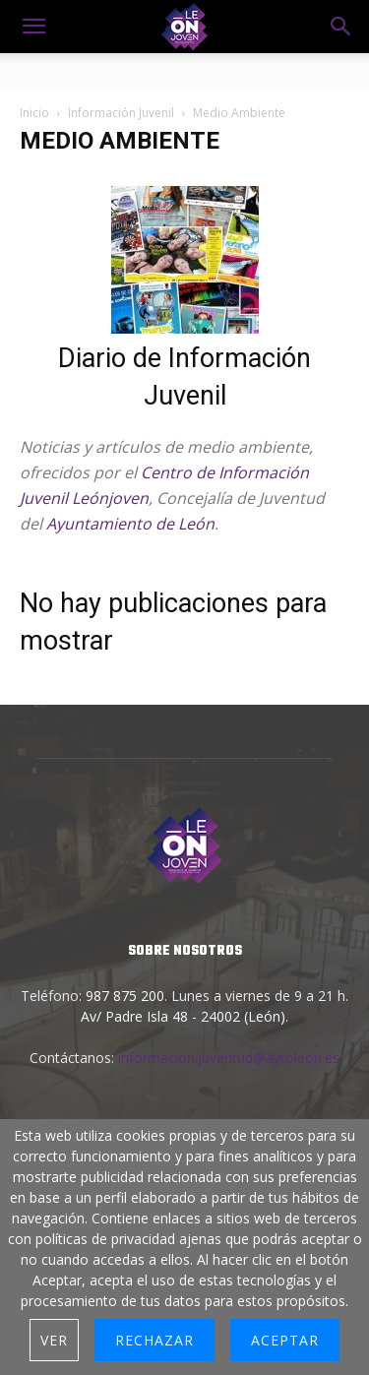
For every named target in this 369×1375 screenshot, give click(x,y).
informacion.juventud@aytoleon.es (228, 1057)
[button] (341, 26)
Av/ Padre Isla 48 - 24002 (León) (183, 1016)
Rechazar (154, 1340)
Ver (54, 1340)
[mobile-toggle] (33, 26)
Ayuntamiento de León (130, 523)
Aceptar (285, 1340)
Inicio (34, 112)
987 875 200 (125, 995)
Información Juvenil (121, 112)
